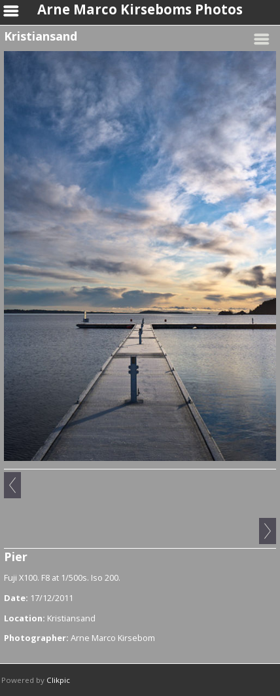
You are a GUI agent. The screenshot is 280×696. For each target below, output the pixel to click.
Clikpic (58, 680)
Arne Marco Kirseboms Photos (140, 9)
